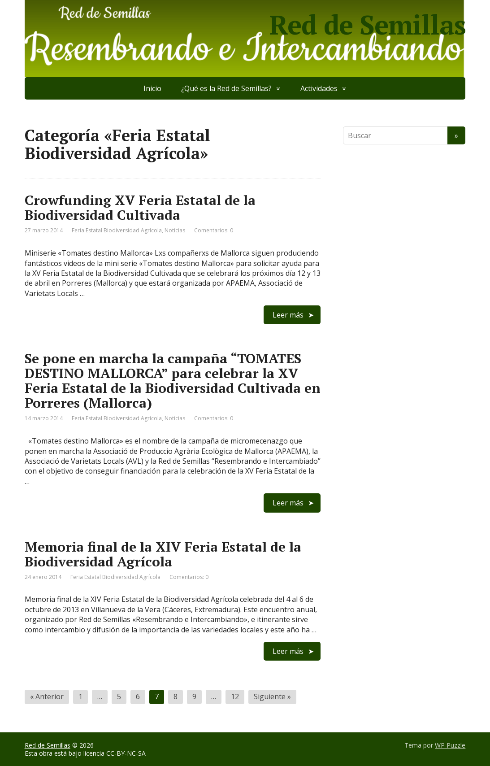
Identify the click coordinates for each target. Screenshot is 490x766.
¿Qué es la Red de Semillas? (226, 88)
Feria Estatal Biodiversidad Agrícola (117, 230)
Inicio (152, 88)
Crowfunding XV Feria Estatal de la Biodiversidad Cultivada (140, 207)
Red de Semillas (367, 24)
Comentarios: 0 (213, 230)
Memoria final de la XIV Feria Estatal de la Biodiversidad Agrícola (163, 554)
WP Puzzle (450, 745)
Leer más (288, 315)
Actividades (319, 88)
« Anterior (47, 696)
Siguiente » (272, 696)
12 (235, 696)
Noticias (175, 230)
